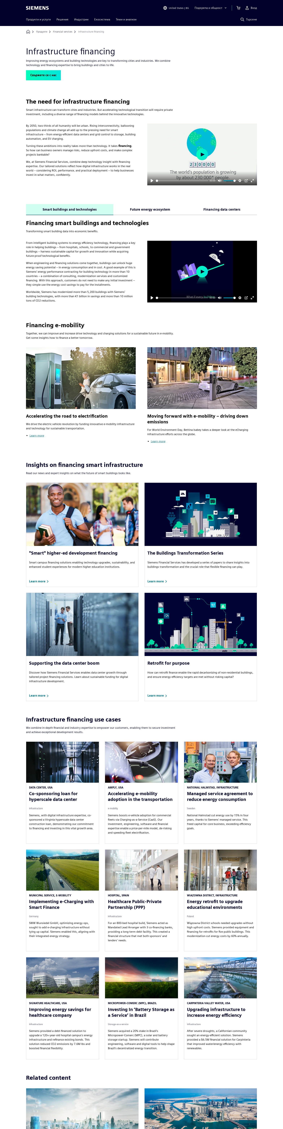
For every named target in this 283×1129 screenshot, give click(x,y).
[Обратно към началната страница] (28, 31)
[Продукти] (41, 32)
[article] (62, 793)
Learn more (37, 435)
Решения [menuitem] (62, 19)
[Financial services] (62, 32)
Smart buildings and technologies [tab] (70, 209)
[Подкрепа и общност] (211, 8)
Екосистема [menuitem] (102, 19)
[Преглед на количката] (238, 8)
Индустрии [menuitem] (81, 19)
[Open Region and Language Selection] (176, 8)
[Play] (152, 181)
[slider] (182, 180)
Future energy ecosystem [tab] (150, 209)
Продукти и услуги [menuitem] (38, 19)
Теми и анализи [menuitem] (126, 19)
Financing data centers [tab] (221, 209)
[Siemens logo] (37, 8)
